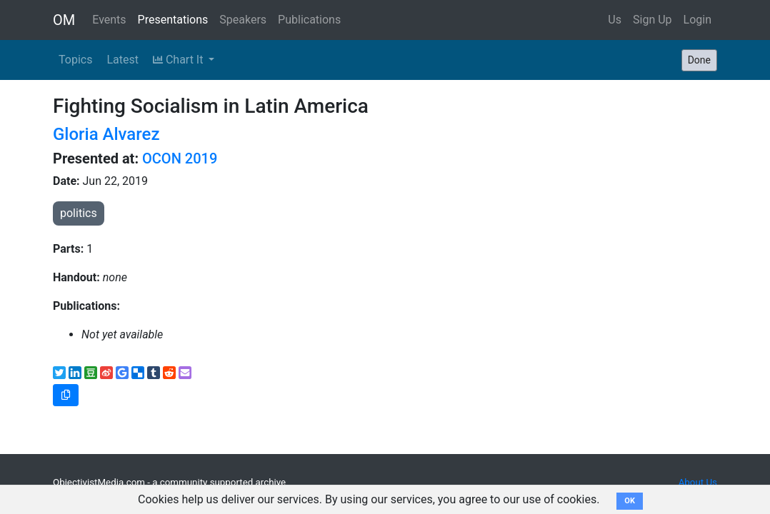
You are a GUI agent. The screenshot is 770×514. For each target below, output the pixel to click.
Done (699, 60)
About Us (698, 482)
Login (697, 19)
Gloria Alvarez (106, 134)
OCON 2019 (179, 158)
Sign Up (652, 19)
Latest (122, 59)
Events (109, 19)
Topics (75, 59)
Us (614, 19)
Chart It (179, 59)
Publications (309, 19)
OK (629, 500)
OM (64, 20)
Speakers (242, 19)
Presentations (173, 19)
